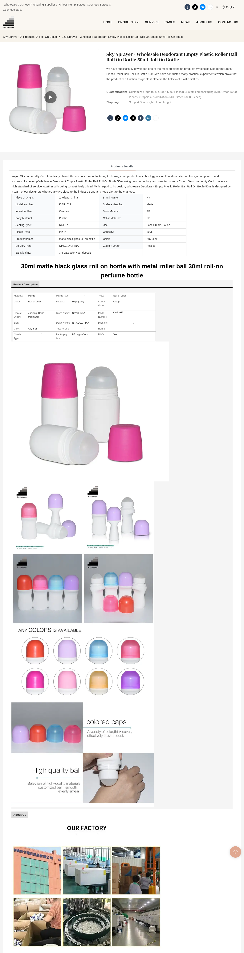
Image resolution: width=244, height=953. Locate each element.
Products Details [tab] (122, 166)
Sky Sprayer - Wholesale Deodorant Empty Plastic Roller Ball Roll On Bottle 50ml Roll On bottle (122, 36)
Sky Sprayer (10, 36)
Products (29, 36)
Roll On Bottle (48, 36)
